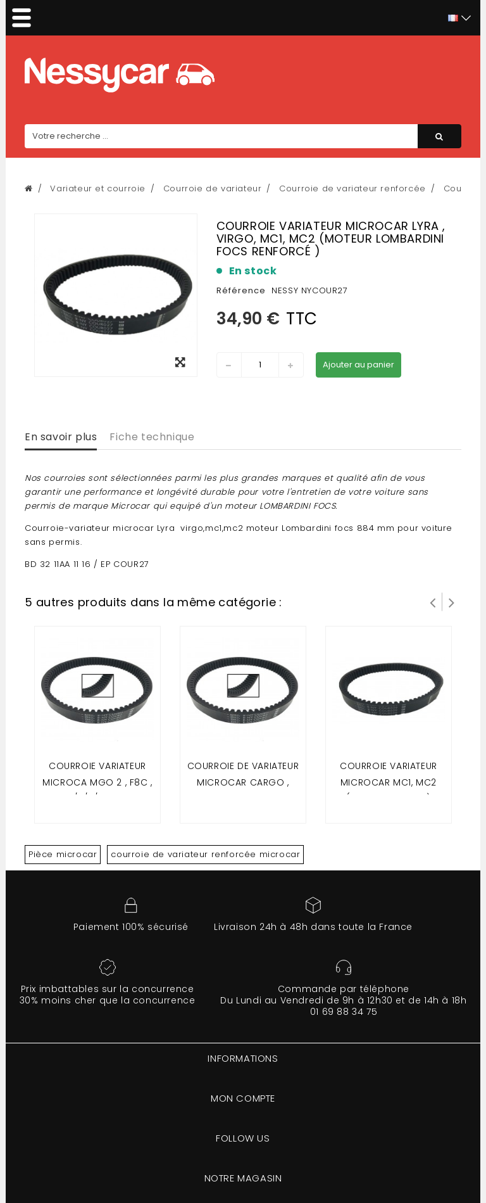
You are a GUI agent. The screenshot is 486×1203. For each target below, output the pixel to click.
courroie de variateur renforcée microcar (205, 854)
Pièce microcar (62, 854)
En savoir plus (61, 437)
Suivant (451, 601)
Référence (241, 290)
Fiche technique (151, 437)
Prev (432, 601)
